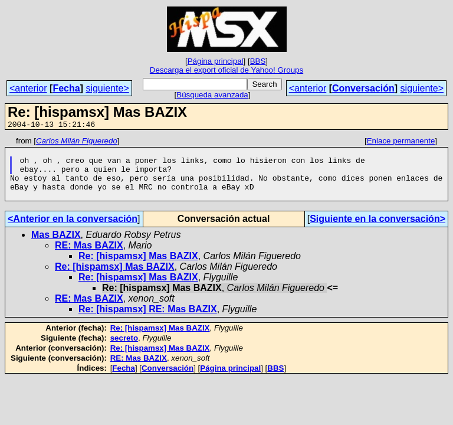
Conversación (363, 88)
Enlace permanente (401, 142)
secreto (124, 350)
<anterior (28, 88)
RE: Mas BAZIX (89, 258)
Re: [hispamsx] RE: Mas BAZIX (147, 321)
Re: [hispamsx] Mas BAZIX (138, 268)
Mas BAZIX (56, 247)
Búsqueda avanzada (212, 94)
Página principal (216, 61)
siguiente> (107, 88)
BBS (258, 61)
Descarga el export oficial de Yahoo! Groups (226, 70)
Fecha (66, 88)
